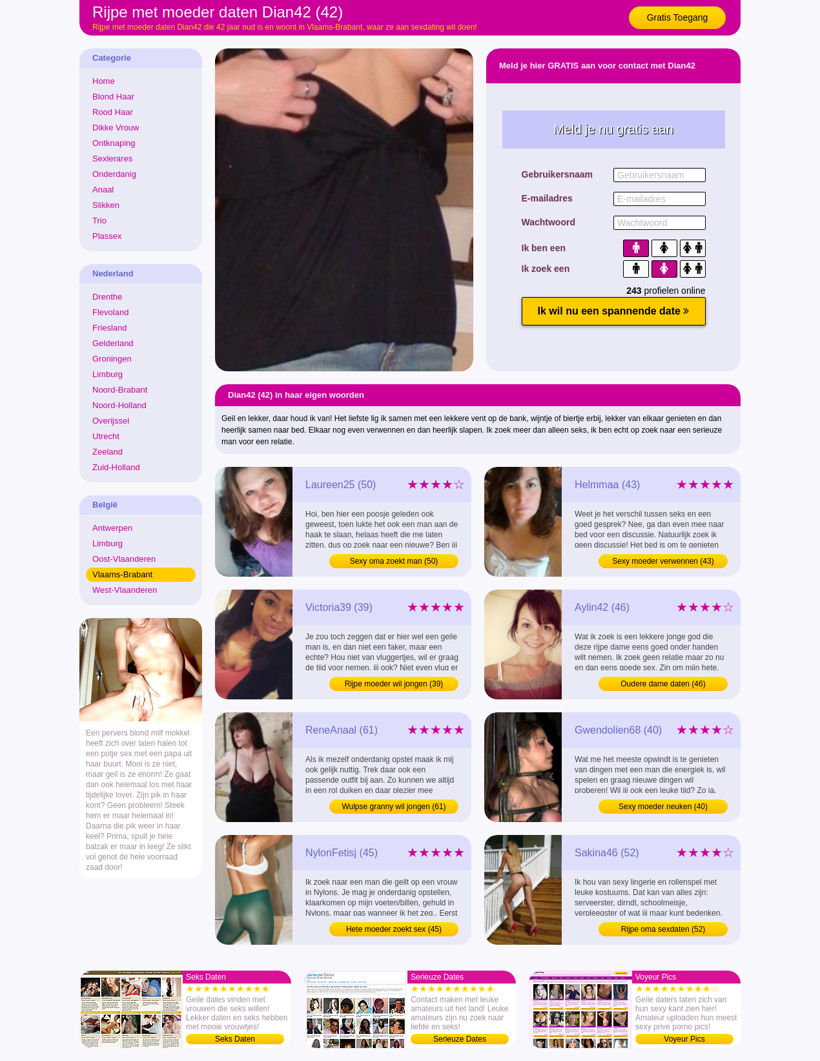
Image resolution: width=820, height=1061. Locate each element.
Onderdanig (114, 174)
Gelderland (113, 343)
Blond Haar (113, 96)
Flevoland (110, 312)
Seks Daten (235, 1039)
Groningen (112, 359)
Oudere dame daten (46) (662, 683)
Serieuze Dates (459, 1039)
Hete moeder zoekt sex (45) (394, 929)
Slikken (105, 205)
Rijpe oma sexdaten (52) (663, 929)
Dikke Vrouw (115, 127)
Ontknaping (114, 143)
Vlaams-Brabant (122, 574)
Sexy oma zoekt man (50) (394, 561)
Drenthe (107, 297)
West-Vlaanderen (124, 590)
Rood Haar (112, 112)
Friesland (109, 328)
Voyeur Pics (684, 1039)
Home (103, 81)
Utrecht (105, 436)
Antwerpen (112, 528)
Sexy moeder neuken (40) (663, 806)
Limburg (107, 374)
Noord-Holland (119, 405)
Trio (99, 220)
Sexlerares (112, 158)
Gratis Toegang (677, 17)
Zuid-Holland (116, 467)
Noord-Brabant (119, 390)
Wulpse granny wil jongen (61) (394, 806)
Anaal (103, 189)
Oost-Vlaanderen (124, 559)
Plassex (107, 236)
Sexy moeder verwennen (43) (662, 561)
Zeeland (107, 452)
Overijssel (110, 421)
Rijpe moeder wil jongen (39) (394, 683)
